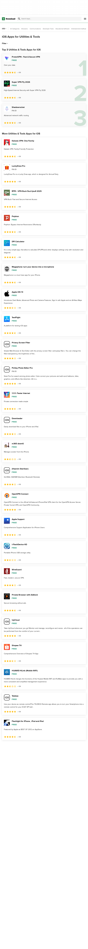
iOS (4, 29)
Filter (5, 43)
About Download (37, 944)
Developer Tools (48, 29)
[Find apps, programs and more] (49, 19)
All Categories (15, 29)
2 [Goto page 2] (10, 745)
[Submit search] (19, 19)
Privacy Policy (65, 944)
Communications (35, 29)
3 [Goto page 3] (17, 745)
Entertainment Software (79, 29)
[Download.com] (8, 18)
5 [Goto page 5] (29, 745)
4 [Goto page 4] (23, 745)
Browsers (24, 29)
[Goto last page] (81, 745)
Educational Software (62, 29)
